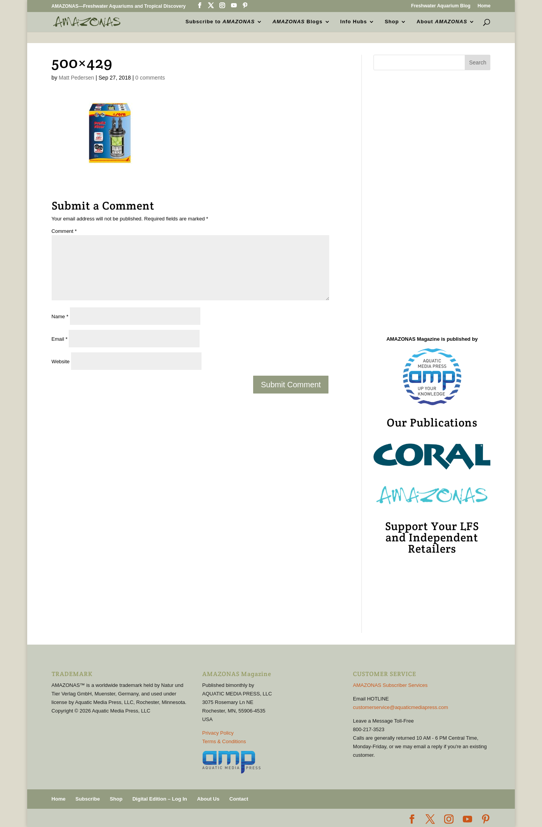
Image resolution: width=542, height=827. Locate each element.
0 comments (150, 78)
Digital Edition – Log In (159, 799)
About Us (208, 799)
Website (61, 361)
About (442, 21)
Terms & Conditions (224, 741)
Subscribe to (220, 21)
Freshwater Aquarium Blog (441, 6)
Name (60, 316)
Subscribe (87, 799)
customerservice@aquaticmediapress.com (400, 707)
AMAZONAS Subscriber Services (390, 685)
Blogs (298, 21)
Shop (392, 21)
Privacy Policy (218, 733)
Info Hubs (353, 21)
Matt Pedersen (76, 78)
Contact (238, 799)
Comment (64, 231)
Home (484, 6)
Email (60, 339)
